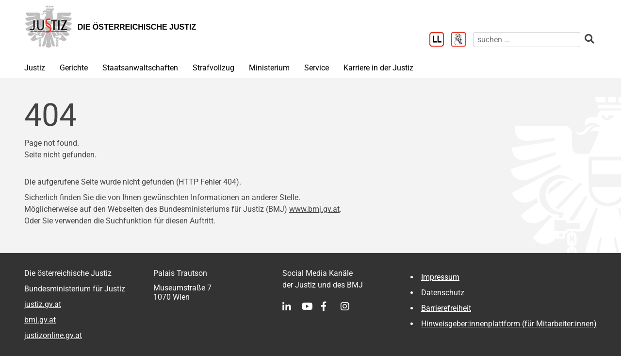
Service (316, 67)
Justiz (34, 67)
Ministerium (269, 67)
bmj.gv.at (40, 319)
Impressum (440, 277)
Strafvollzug (213, 67)
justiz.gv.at (42, 304)
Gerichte (74, 67)
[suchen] (526, 39)
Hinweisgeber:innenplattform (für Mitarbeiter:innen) (509, 323)
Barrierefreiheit (446, 308)
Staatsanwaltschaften (140, 67)
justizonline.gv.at (53, 335)
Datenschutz (442, 292)
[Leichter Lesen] (440, 40)
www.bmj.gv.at (314, 209)
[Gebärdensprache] (462, 40)
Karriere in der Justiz (378, 67)
